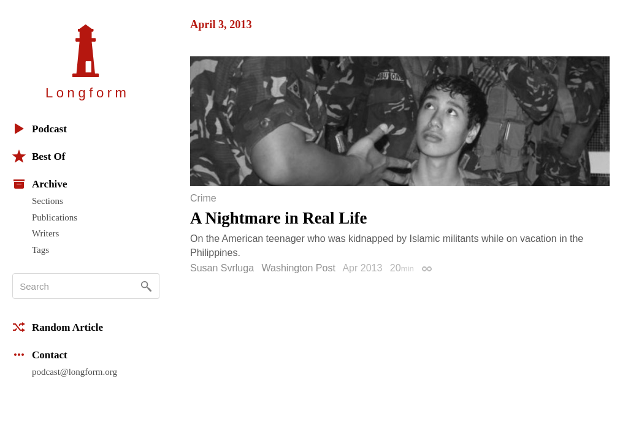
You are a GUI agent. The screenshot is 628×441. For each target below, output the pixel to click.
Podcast (39, 128)
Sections (47, 201)
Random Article (57, 327)
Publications (54, 217)
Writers (45, 233)
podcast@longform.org (74, 372)
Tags (40, 250)
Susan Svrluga (222, 268)
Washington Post (298, 268)
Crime (203, 198)
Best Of (38, 156)
